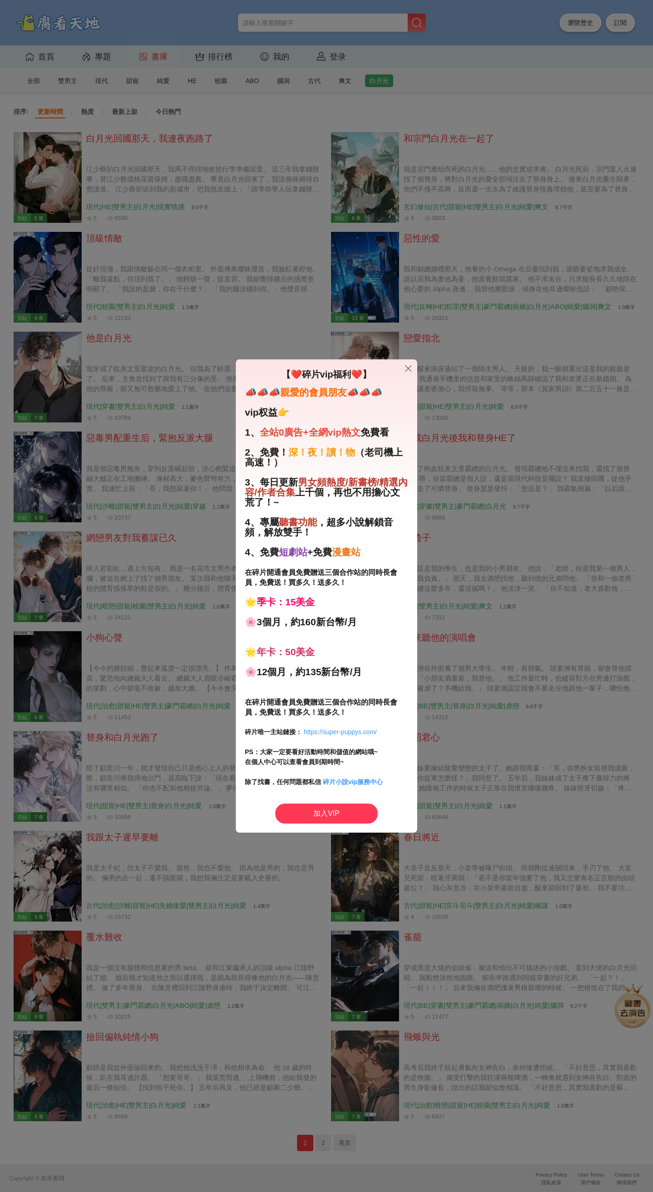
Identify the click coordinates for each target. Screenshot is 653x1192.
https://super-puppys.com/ (340, 732)
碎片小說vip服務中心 (353, 781)
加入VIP (326, 813)
